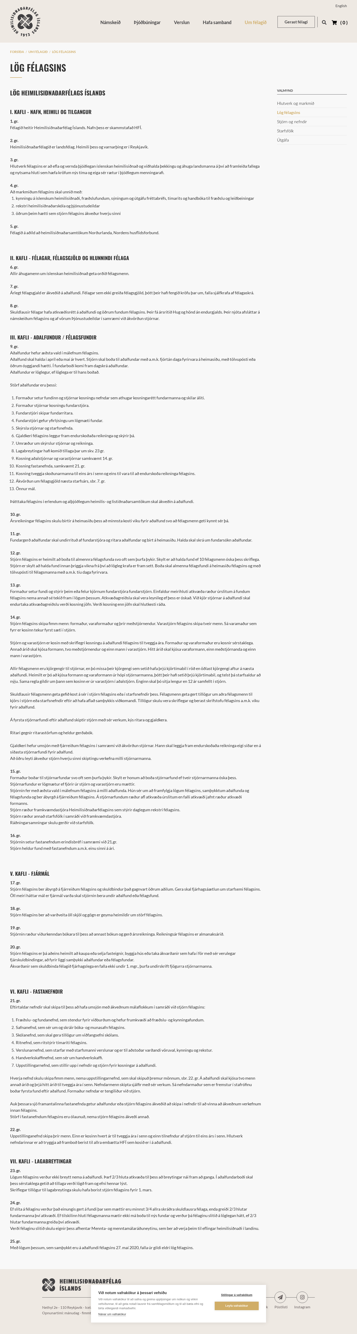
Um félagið (38, 52)
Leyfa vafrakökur (236, 1305)
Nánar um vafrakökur (112, 1314)
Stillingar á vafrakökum (237, 1295)
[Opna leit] (324, 21)
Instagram (302, 1297)
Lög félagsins (64, 52)
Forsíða (17, 52)
